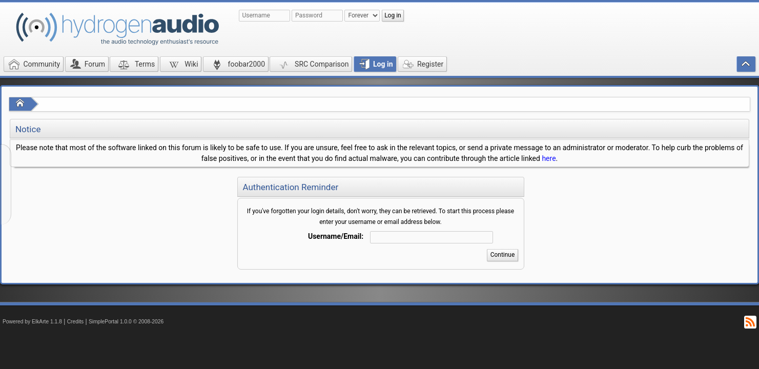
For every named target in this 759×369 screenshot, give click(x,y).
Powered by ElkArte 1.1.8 (32, 321)
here (549, 158)
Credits (75, 321)
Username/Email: (335, 236)
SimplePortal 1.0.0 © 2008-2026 (126, 321)
